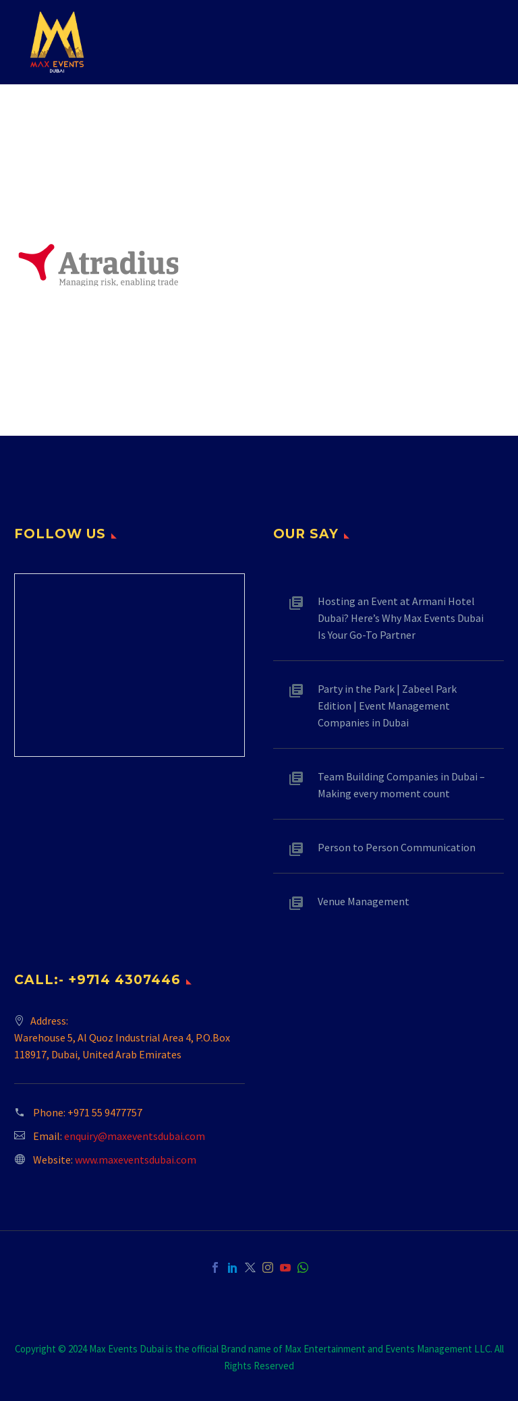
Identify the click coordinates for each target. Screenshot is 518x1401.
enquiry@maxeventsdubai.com (134, 1136)
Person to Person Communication (397, 847)
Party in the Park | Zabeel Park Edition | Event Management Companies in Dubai (387, 705)
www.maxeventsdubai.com (135, 1159)
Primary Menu (481, 43)
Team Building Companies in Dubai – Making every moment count (401, 785)
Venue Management (363, 901)
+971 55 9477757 (104, 1112)
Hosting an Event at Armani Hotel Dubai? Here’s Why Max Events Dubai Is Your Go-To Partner (401, 617)
